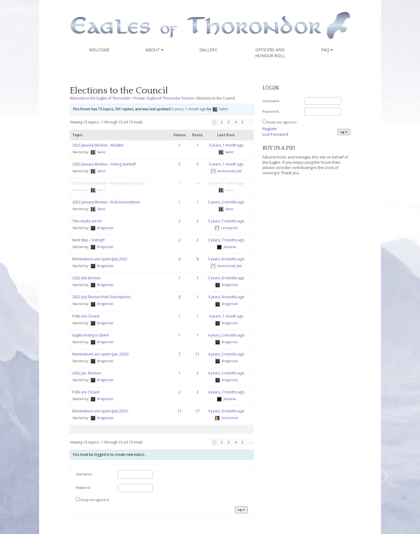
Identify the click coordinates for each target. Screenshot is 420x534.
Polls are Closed (85, 316)
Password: (83, 487)
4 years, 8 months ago (226, 411)
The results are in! (87, 221)
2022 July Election (86, 277)
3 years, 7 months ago (226, 221)
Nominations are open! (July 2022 (99, 258)
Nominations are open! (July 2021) (100, 411)
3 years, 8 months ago (226, 258)
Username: (84, 474)
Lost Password (275, 134)
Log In (241, 510)
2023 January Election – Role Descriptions (106, 202)
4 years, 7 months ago (226, 392)
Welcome (99, 50)
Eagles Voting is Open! (90, 335)
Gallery (208, 50)
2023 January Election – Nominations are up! (108, 183)
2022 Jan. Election (86, 373)
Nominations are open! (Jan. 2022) (100, 354)
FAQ (327, 50)
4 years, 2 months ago (226, 335)
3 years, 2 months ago (226, 202)
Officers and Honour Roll (270, 52)
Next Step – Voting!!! (88, 240)
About (154, 50)
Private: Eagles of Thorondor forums (164, 98)
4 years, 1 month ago (226, 316)
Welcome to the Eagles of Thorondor (100, 98)
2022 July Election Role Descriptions (101, 296)
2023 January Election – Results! (97, 145)
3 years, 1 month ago (189, 109)
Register (269, 128)
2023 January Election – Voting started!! (104, 164)
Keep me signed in (94, 500)
